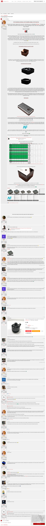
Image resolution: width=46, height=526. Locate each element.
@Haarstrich (41, 184)
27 (5, 520)
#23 (44, 441)
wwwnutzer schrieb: (10, 401)
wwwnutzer (2, 17)
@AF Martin (32, 122)
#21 (44, 421)
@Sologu (8, 261)
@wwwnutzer (8, 472)
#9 (44, 287)
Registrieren (12, 13)
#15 (44, 358)
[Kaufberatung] (19, 1)
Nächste (7, 520)
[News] (12, 1)
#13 (44, 338)
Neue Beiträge (5, 13)
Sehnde (5, 222)
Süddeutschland (4, 392)
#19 (44, 395)
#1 (44, 20)
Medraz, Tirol (5, 497)
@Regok (37, 24)
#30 (44, 510)
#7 (44, 267)
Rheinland (5, 295)
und (10, 419)
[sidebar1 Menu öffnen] (44, 1)
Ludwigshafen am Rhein (4, 517)
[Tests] (15, 1)
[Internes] (29, 1)
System (4, 252)
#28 (44, 490)
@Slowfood (17, 184)
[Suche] (35, 1)
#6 (44, 257)
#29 (44, 500)
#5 (44, 244)
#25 (44, 461)
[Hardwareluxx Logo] (4, 1)
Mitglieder (9, 13)
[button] (13, 1)
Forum (1, 13)
